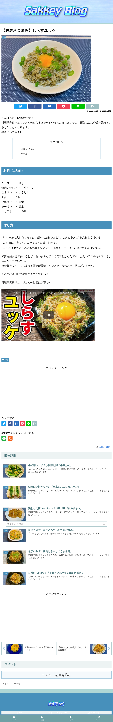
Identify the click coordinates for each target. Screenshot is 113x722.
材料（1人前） (28, 149)
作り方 (24, 154)
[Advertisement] (56, 391)
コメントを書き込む (56, 676)
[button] (104, 523)
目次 (52, 142)
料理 (6, 361)
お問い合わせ (93, 714)
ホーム (20, 714)
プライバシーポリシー (56, 714)
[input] (56, 524)
